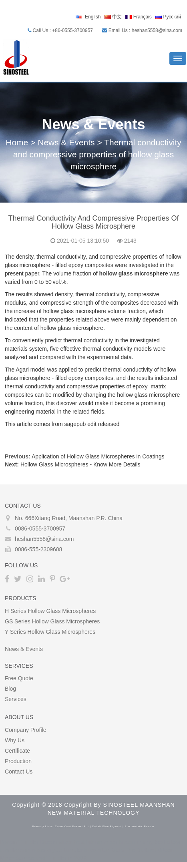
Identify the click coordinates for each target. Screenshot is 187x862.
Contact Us (18, 771)
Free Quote (19, 678)
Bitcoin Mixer (56, 842)
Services (15, 699)
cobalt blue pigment (107, 826)
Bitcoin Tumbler (19, 842)
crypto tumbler (65, 850)
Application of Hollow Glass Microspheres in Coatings (98, 456)
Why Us (14, 740)
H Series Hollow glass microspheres (50, 611)
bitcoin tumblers (104, 850)
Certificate (17, 750)
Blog (10, 688)
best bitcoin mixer (95, 842)
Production (18, 761)
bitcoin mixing (136, 842)
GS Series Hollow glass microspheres (52, 621)
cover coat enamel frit (72, 826)
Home (17, 142)
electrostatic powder (140, 826)
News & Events (66, 142)
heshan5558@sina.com (44, 539)
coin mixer (33, 850)
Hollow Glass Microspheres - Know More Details (80, 464)
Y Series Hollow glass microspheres (50, 632)
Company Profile (25, 730)
